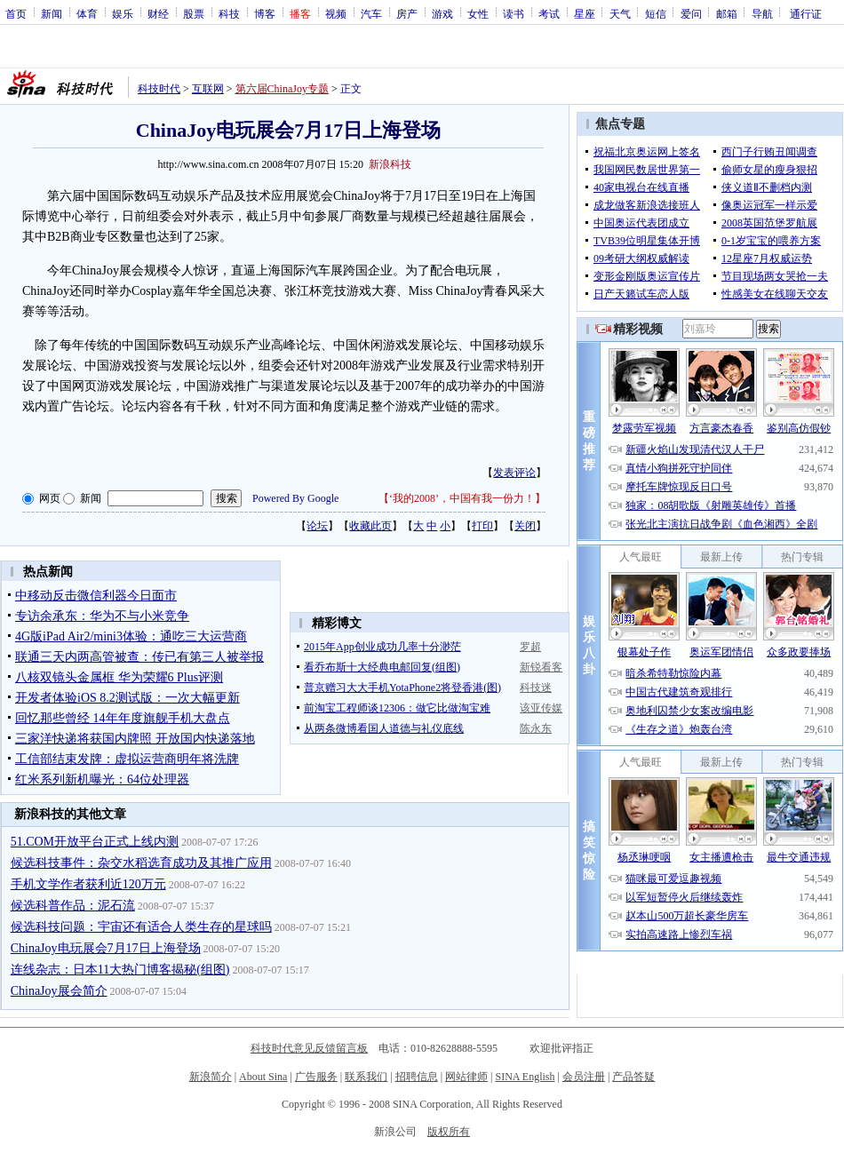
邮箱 (726, 13)
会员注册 (583, 1076)
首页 (16, 13)
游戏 (442, 13)
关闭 (525, 526)
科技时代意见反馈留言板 (309, 1048)
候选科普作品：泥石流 (73, 905)
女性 (478, 13)
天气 (620, 13)
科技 (229, 13)
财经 (158, 13)
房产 (407, 13)
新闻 (51, 13)
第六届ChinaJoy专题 (282, 89)
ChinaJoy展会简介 (59, 991)
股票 (193, 13)
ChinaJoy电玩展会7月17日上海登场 (106, 948)
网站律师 (466, 1076)
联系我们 (366, 1076)
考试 (549, 13)
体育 (87, 13)
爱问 (691, 13)
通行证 (806, 13)
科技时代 (159, 89)
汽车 (371, 13)
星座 (584, 13)
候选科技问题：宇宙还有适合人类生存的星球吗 (141, 927)
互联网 (208, 89)
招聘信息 (416, 1076)
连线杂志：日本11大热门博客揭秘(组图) (120, 969)
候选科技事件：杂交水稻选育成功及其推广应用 (141, 863)
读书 (513, 13)
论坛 (317, 526)
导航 (762, 13)
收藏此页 (370, 526)
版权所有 (448, 1131)
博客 (264, 13)
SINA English (524, 1076)
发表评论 (514, 472)
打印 (482, 526)
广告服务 (316, 1076)
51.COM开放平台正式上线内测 (95, 841)
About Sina (263, 1076)
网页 (49, 498)
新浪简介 (210, 1076)
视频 (335, 13)
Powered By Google (295, 498)
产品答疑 (633, 1076)
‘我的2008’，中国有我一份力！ (462, 498)
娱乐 (122, 13)
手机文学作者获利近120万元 (88, 884)
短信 (655, 13)
